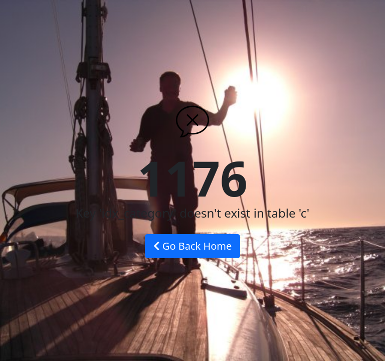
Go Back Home (192, 246)
